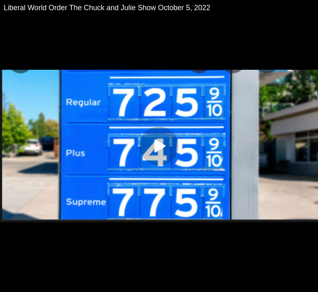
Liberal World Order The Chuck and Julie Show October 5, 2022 (107, 8)
